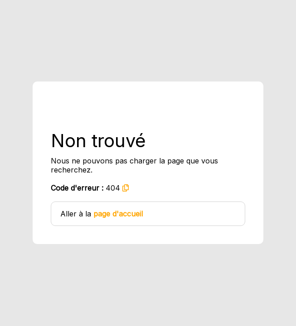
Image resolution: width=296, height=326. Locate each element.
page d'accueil (118, 213)
